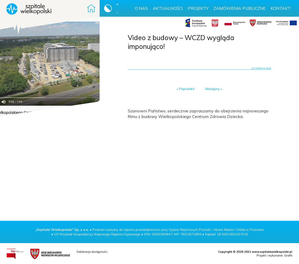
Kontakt (281, 8)
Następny (212, 89)
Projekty (198, 8)
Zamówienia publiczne (240, 8)
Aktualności (168, 8)
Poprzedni (186, 89)
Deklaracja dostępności (92, 251)
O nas (141, 8)
